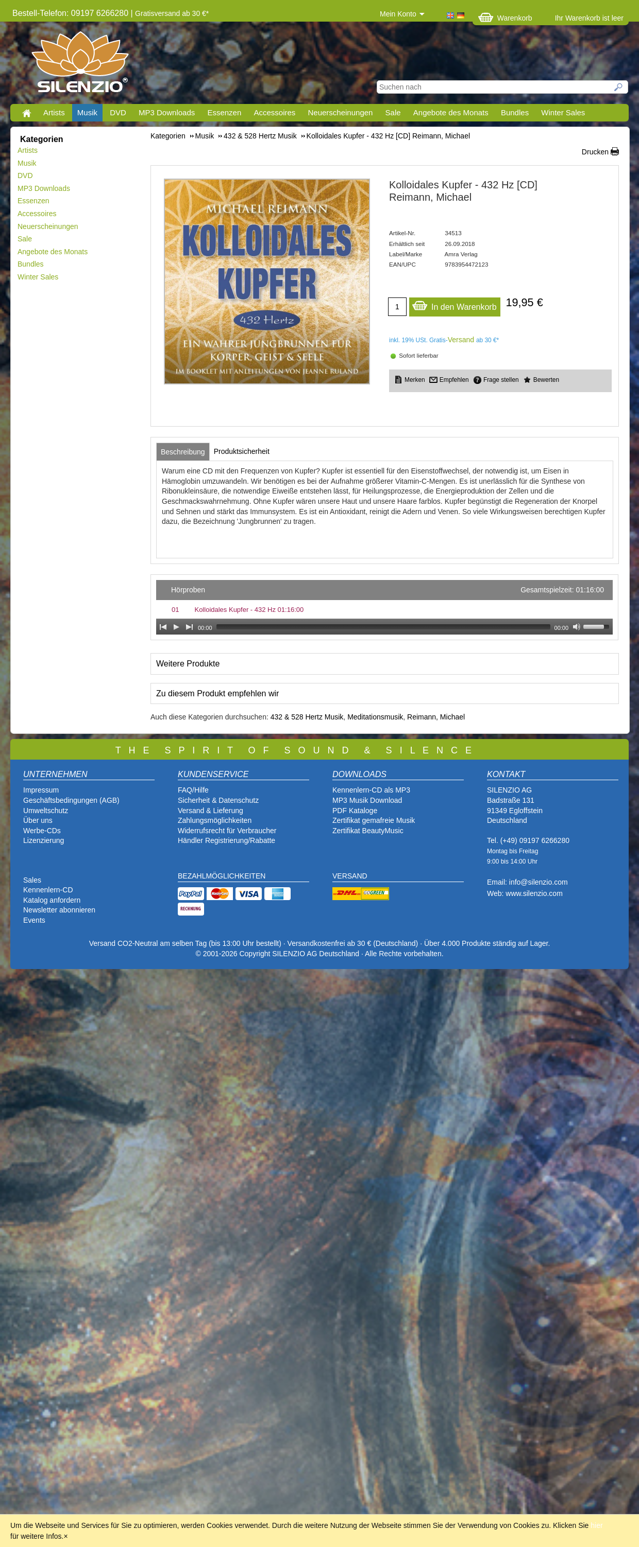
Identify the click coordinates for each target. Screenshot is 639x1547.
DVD (118, 112)
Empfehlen (454, 379)
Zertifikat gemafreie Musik (373, 820)
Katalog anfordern (51, 900)
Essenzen (224, 112)
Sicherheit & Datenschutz (218, 800)
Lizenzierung (43, 840)
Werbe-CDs (42, 831)
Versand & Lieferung (210, 810)
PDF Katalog (352, 810)
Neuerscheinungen (340, 112)
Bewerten (546, 379)
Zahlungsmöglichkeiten (214, 820)
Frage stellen (501, 379)
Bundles (515, 112)
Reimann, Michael (436, 717)
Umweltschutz (45, 810)
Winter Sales (563, 112)
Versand (461, 340)
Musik (87, 112)
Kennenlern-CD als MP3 (371, 790)
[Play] (176, 627)
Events (34, 920)
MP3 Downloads (167, 112)
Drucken (595, 152)
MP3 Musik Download (367, 800)
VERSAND (349, 876)
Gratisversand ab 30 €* (172, 13)
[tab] (183, 452)
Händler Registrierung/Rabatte (226, 840)
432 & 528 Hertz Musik (307, 717)
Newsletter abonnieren (59, 910)
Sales (32, 880)
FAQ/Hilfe (193, 790)
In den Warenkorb (454, 304)
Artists (54, 112)
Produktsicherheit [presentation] (242, 451)
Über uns (38, 820)
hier (596, 1525)
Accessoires (274, 112)
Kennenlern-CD (48, 890)
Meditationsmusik (375, 717)
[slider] (383, 626)
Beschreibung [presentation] (183, 452)
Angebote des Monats (451, 112)
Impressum (41, 790)
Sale (393, 112)
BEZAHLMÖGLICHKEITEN (221, 876)
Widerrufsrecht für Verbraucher (227, 831)
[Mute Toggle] (577, 627)
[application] (384, 607)
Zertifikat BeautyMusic (367, 831)
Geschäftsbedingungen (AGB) (71, 800)
